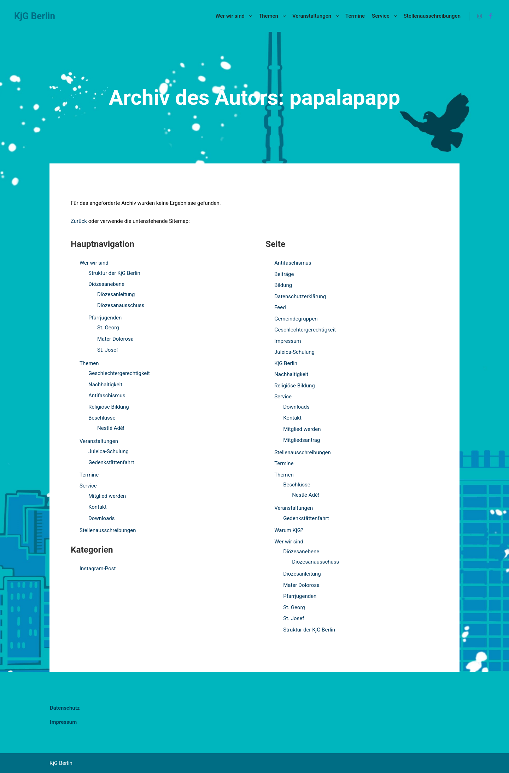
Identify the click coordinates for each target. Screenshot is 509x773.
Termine (89, 475)
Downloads (101, 518)
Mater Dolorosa (115, 339)
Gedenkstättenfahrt (111, 462)
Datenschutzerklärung (300, 296)
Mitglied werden (107, 496)
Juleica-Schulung (108, 451)
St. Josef (107, 350)
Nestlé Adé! (110, 428)
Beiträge (284, 274)
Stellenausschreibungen (108, 530)
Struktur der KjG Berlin (114, 273)
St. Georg (108, 327)
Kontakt (97, 507)
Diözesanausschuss (120, 305)
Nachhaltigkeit (105, 384)
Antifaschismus (106, 395)
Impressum (287, 341)
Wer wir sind (94, 263)
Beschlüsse (102, 418)
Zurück (79, 221)
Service (88, 486)
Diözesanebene (106, 284)
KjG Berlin (34, 16)
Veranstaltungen (99, 441)
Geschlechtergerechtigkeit (119, 373)
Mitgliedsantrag (301, 440)
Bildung (283, 285)
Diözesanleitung (116, 294)
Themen (89, 363)
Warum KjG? (288, 530)
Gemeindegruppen (295, 319)
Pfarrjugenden (105, 318)
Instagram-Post (98, 568)
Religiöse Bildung (108, 407)
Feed (280, 307)
